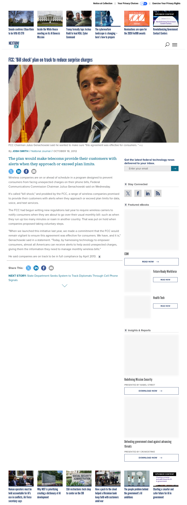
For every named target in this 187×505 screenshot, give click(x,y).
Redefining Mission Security (138, 379)
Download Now (151, 391)
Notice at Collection (102, 3)
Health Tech (159, 298)
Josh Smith (20, 151)
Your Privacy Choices (132, 3)
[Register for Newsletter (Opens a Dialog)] (174, 168)
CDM (126, 254)
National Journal (41, 151)
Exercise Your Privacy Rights (166, 3)
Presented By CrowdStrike (139, 451)
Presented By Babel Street (139, 384)
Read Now (151, 261)
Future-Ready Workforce (165, 271)
